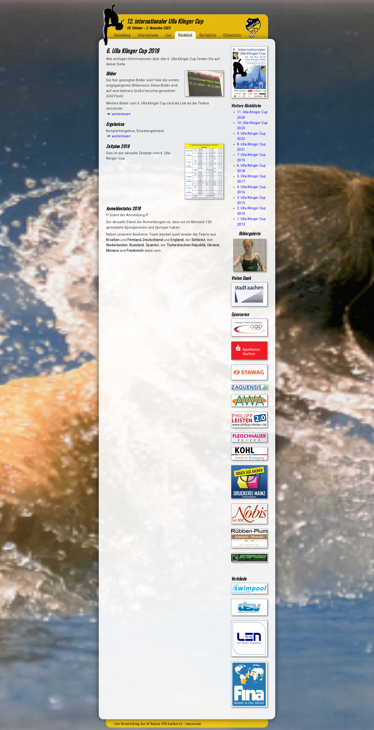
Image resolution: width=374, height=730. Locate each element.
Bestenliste (207, 35)
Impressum (193, 723)
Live (168, 35)
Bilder (111, 73)
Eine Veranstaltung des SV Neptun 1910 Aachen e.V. (148, 723)
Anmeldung (122, 35)
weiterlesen (121, 114)
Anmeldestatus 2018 (123, 208)
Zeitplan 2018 (118, 146)
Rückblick (185, 35)
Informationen (148, 35)
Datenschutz (232, 35)
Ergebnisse (115, 124)
